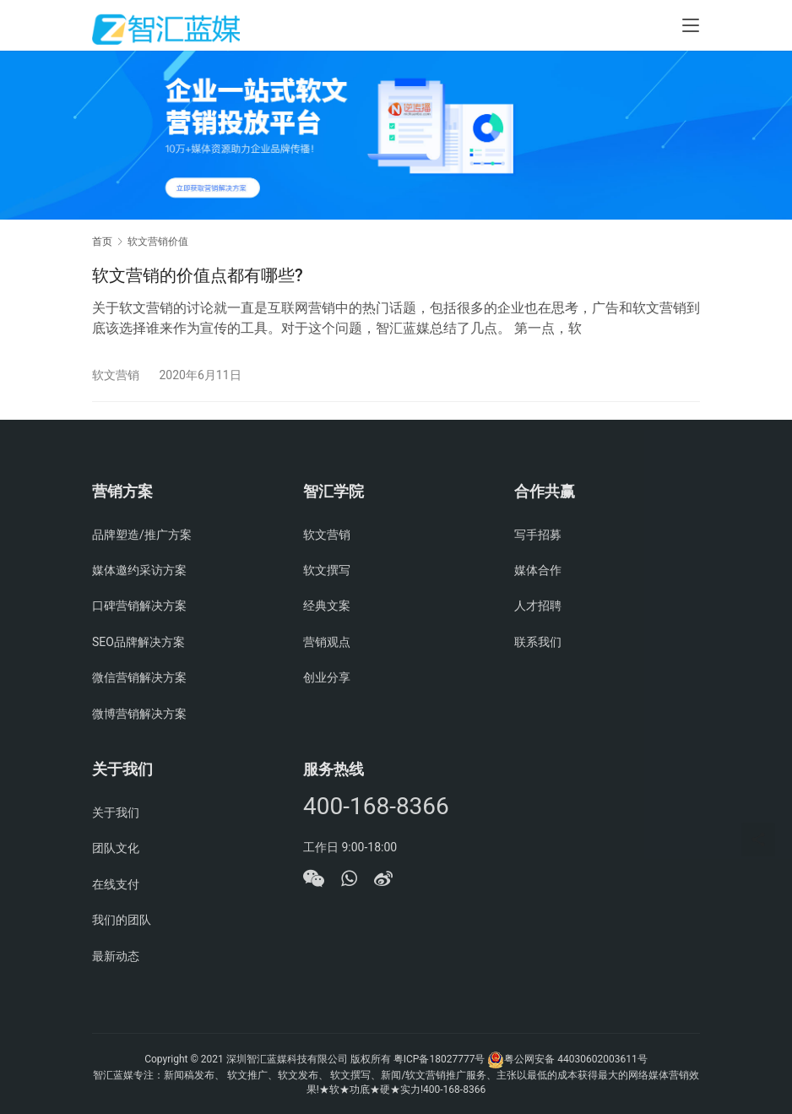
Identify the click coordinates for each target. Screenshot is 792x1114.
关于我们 (115, 812)
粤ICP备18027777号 (439, 1059)
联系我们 (537, 642)
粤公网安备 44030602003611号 (575, 1059)
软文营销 (115, 375)
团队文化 (115, 848)
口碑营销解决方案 (139, 605)
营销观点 (326, 642)
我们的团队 (121, 920)
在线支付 (115, 884)
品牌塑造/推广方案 (142, 534)
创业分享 (326, 677)
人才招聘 (537, 605)
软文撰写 (326, 570)
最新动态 (115, 956)
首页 (102, 241)
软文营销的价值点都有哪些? (197, 275)
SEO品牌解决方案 (138, 642)
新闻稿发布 (189, 1075)
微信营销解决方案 (139, 677)
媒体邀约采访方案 (139, 570)
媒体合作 (537, 570)
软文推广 (247, 1075)
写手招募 (537, 534)
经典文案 (326, 605)
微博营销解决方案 (139, 713)
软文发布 (298, 1075)
